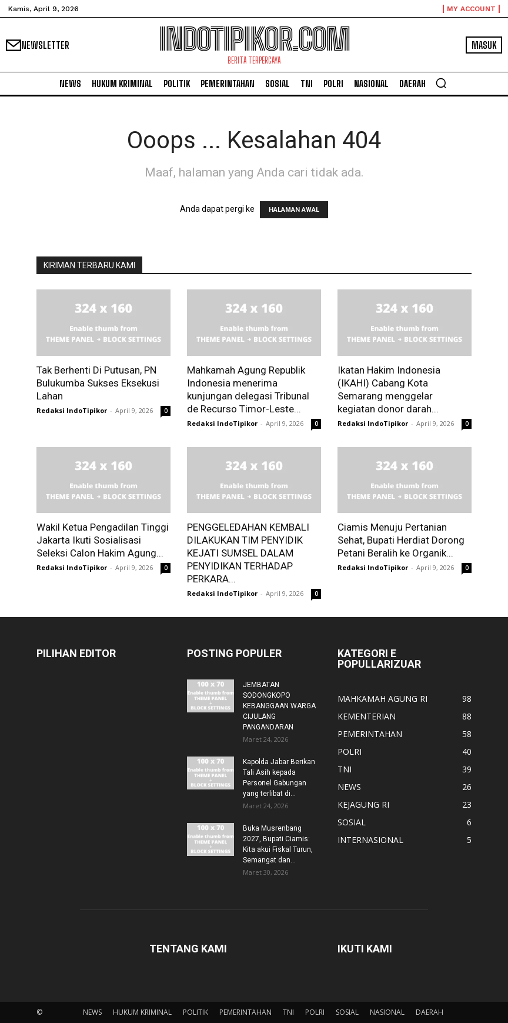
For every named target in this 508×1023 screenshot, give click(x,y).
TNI (288, 1012)
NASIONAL (387, 1012)
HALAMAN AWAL (294, 210)
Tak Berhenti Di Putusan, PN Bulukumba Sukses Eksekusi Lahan (97, 383)
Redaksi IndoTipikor (71, 410)
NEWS (92, 1012)
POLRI (315, 1012)
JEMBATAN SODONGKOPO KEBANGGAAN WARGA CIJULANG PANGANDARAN (279, 706)
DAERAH (429, 1012)
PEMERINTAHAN (245, 1012)
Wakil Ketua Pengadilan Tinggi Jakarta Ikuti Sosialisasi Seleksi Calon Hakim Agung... (102, 540)
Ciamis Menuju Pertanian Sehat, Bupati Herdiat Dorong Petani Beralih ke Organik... (400, 540)
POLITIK (195, 1012)
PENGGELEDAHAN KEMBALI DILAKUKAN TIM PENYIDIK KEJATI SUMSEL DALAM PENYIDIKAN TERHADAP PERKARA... (248, 553)
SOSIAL (347, 1012)
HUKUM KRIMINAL (142, 1012)
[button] (441, 83)
